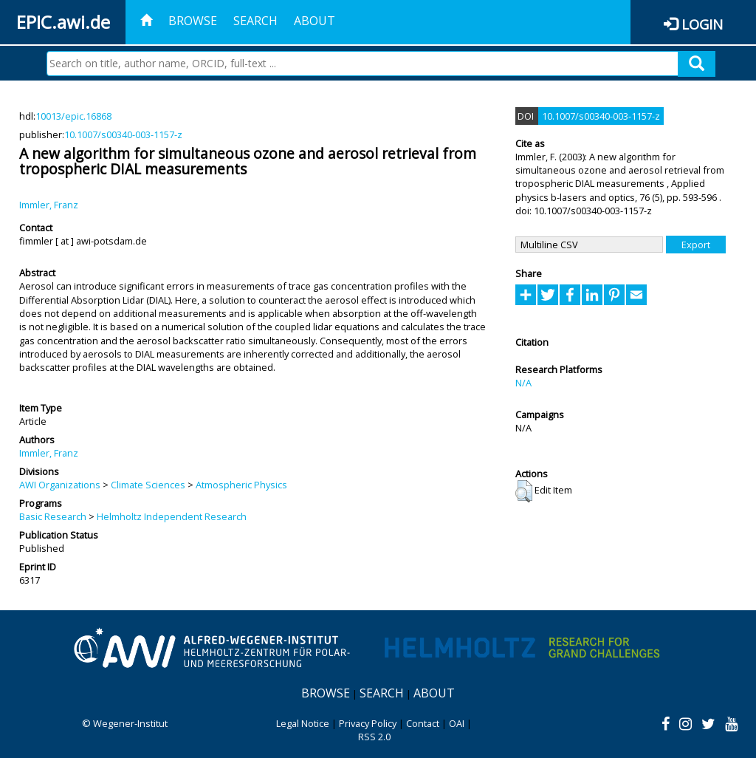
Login (702, 24)
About (314, 21)
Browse (192, 21)
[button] (523, 491)
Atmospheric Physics (241, 484)
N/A (523, 382)
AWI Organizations (59, 484)
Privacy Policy (367, 723)
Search (255, 21)
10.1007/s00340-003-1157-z (123, 134)
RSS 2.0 (374, 736)
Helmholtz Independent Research (172, 516)
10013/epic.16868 (73, 116)
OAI (456, 723)
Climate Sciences (148, 484)
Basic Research (52, 516)
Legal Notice (302, 723)
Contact (422, 723)
